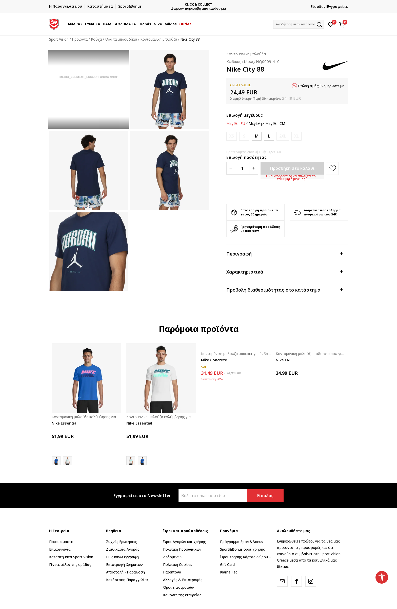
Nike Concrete (214, 359)
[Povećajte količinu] (253, 168)
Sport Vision (59, 39)
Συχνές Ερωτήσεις (121, 541)
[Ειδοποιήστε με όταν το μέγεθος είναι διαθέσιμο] (231, 136)
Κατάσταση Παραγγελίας (127, 579)
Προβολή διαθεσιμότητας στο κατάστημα (284, 289)
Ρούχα (96, 39)
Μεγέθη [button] (255, 124)
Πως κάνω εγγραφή (122, 556)
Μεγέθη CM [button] (275, 124)
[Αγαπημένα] (331, 24)
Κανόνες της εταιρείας (182, 595)
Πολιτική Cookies (177, 564)
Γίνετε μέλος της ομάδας (70, 564)
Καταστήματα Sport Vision (71, 556)
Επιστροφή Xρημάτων (124, 564)
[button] (298, 24)
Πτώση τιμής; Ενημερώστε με (321, 85)
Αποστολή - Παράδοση (125, 572)
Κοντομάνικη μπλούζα (158, 39)
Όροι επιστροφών (178, 587)
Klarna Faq (228, 572)
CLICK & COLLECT (202, 4)
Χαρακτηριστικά (284, 271)
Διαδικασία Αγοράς (122, 549)
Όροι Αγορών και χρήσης (184, 541)
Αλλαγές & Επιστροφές (182, 579)
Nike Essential (64, 423)
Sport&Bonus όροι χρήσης (242, 549)
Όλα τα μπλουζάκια (121, 39)
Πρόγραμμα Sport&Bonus (241, 541)
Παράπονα (172, 572)
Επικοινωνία (60, 549)
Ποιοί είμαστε (61, 541)
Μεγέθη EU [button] (235, 124)
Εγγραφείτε (337, 6)
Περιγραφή (284, 253)
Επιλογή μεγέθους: (245, 115)
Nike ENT (284, 359)
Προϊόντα (80, 39)
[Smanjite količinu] (230, 168)
